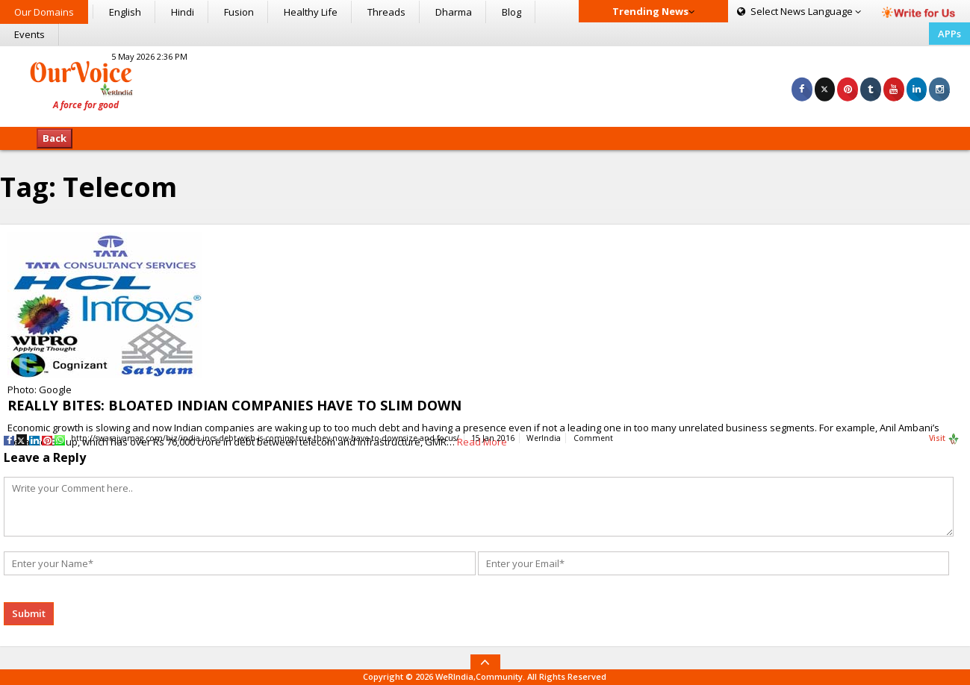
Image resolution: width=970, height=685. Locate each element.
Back (54, 138)
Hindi (182, 12)
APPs (949, 33)
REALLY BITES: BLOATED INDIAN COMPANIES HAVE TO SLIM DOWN (234, 405)
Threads (386, 12)
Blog (511, 12)
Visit (944, 439)
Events (29, 34)
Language (799, 11)
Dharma (453, 12)
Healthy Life (311, 12)
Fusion (239, 12)
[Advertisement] (485, 84)
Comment (593, 438)
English (125, 12)
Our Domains (44, 12)
